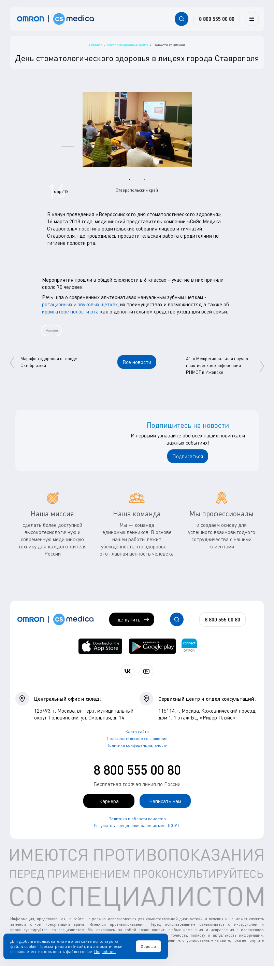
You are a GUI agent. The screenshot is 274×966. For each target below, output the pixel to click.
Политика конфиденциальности (137, 745)
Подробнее (105, 951)
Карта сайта (137, 731)
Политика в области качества (137, 818)
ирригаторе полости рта (70, 311)
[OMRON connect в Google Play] (152, 646)
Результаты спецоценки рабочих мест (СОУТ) (137, 825)
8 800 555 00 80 (137, 770)
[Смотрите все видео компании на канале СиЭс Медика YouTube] (146, 671)
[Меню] (252, 19)
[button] (67, 146)
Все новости (136, 362)
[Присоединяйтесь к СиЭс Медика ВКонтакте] (127, 671)
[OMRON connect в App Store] (100, 646)
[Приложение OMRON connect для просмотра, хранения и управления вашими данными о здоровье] (189, 646)
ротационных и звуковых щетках (80, 304)
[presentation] (130, 179)
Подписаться (187, 456)
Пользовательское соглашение (137, 738)
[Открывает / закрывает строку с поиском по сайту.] (181, 19)
